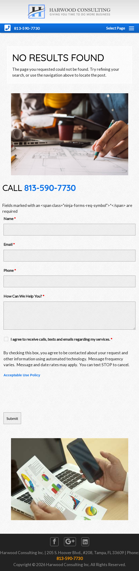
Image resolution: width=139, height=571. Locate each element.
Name (10, 218)
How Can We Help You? (24, 296)
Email (9, 244)
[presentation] (39, 395)
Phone (10, 270)
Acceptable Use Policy (22, 375)
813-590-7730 (50, 187)
